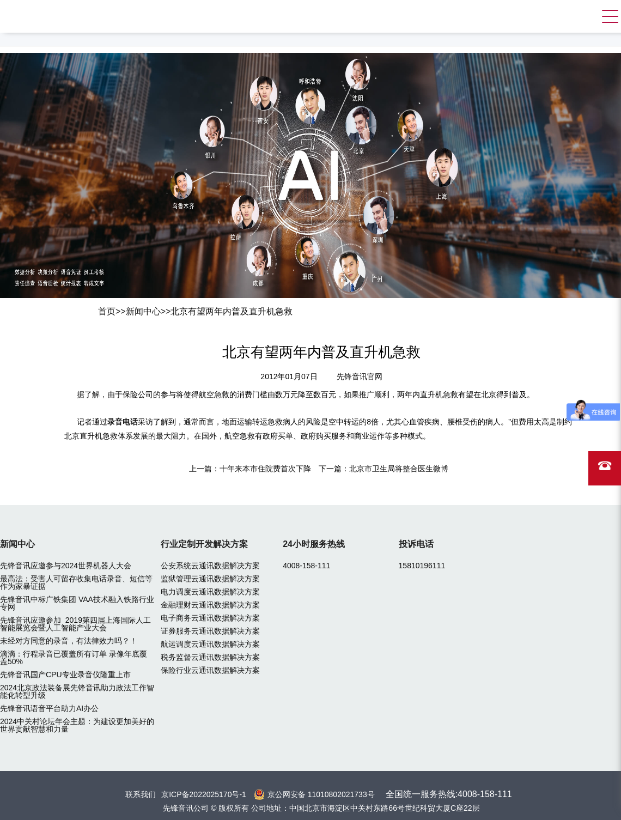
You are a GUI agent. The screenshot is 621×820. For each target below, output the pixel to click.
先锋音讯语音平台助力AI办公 (49, 708)
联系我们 (140, 794)
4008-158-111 (306, 565)
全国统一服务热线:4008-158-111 (449, 794)
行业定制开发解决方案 (204, 544)
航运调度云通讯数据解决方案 (210, 644)
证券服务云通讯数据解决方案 (210, 631)
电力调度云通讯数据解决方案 (210, 591)
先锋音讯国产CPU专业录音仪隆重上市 (65, 674)
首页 (106, 311)
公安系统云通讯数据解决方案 (210, 565)
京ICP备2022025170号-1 (203, 794)
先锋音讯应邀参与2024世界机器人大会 (65, 565)
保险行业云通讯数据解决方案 (210, 670)
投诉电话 (416, 544)
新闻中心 (143, 311)
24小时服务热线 (314, 544)
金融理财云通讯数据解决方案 (210, 604)
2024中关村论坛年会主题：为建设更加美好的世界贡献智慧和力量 (77, 725)
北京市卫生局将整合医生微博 (398, 468)
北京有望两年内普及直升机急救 (232, 311)
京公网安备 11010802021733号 (321, 794)
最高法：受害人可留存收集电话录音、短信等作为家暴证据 (76, 582)
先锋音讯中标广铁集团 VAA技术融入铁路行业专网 (77, 603)
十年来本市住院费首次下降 (265, 468)
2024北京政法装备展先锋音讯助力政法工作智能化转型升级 (77, 691)
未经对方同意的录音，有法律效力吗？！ (68, 640)
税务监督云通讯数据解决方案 (210, 657)
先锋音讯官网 (359, 376)
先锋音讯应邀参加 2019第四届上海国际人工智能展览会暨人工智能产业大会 (75, 624)
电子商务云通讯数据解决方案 (210, 618)
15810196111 (422, 565)
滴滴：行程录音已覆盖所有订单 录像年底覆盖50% (73, 657)
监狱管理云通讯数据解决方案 (210, 578)
